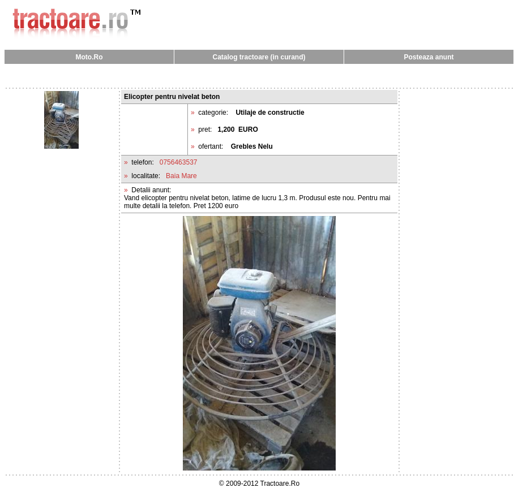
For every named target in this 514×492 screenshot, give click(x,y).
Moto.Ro (89, 57)
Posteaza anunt (428, 57)
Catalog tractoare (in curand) (258, 57)
